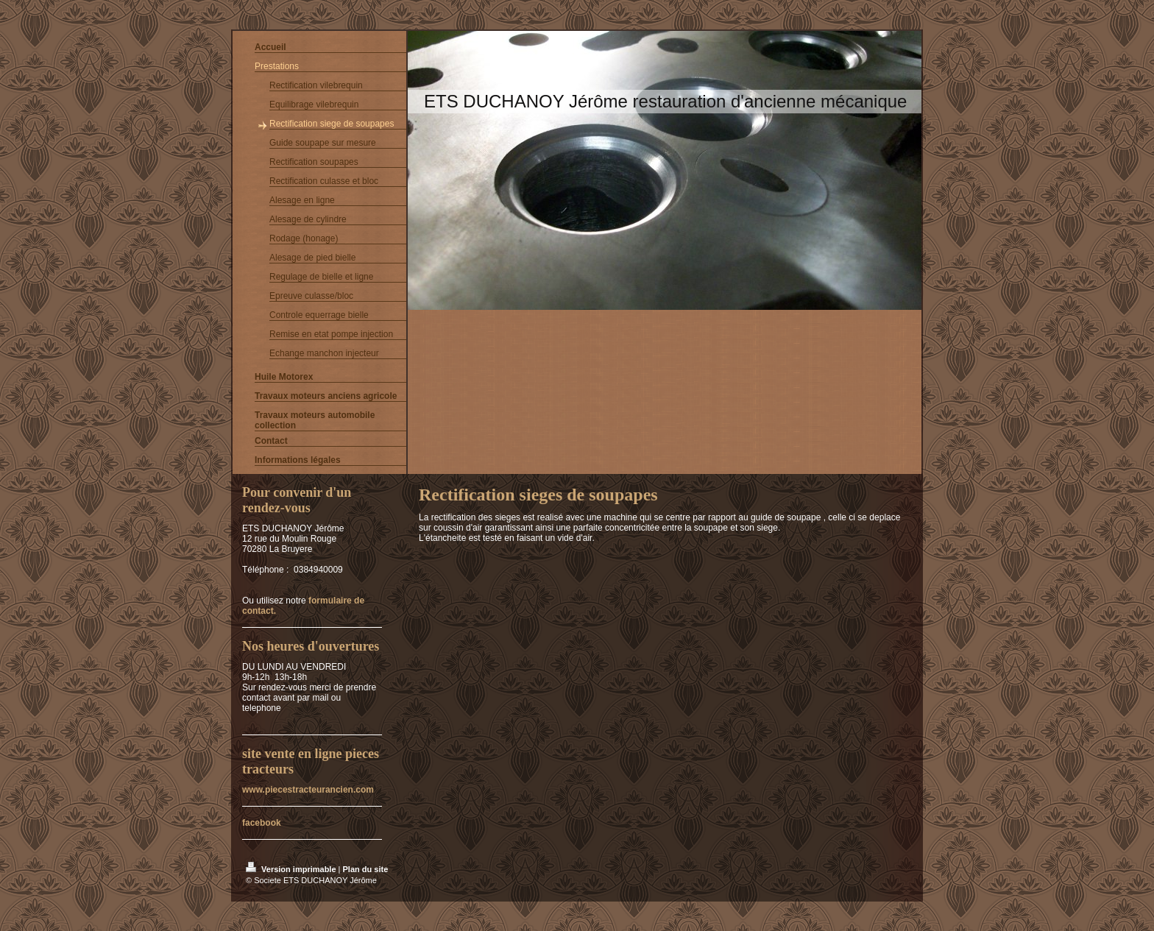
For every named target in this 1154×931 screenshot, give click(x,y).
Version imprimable (292, 869)
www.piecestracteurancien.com (308, 790)
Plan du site (366, 869)
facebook (261, 823)
